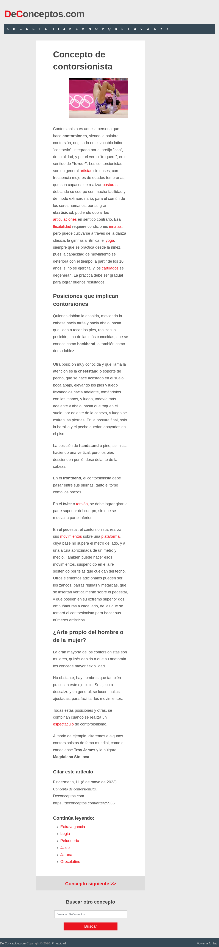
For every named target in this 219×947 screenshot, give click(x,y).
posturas (110, 185)
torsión (82, 504)
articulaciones (65, 219)
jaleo (65, 847)
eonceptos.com (44, 14)
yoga (110, 240)
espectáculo (63, 724)
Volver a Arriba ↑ (208, 943)
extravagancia (72, 827)
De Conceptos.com (13, 943)
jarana (66, 855)
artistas (86, 171)
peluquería (69, 841)
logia (65, 834)
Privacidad (59, 943)
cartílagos (110, 268)
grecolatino (70, 861)
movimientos (71, 536)
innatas (115, 226)
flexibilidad (62, 226)
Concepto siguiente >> (90, 883)
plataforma (110, 536)
